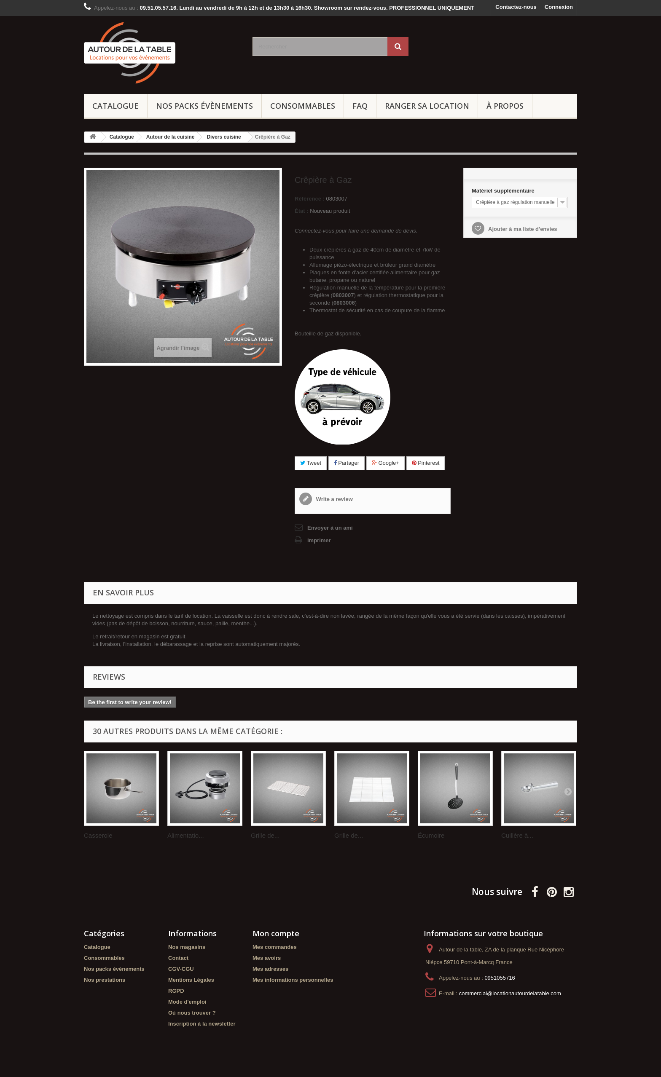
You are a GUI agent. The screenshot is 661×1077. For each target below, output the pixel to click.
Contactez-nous (516, 7)
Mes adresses (270, 969)
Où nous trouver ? (192, 1013)
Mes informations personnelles (293, 980)
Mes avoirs (267, 958)
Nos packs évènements (204, 106)
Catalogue (115, 106)
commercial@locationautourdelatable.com (510, 993)
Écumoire (431, 835)
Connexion (559, 7)
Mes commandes (275, 947)
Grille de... (265, 835)
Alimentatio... (185, 835)
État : (302, 211)
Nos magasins (186, 947)
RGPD (176, 991)
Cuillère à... (517, 835)
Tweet (310, 463)
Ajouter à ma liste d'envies (522, 229)
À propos (505, 106)
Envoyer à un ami (330, 528)
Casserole (98, 835)
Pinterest (426, 463)
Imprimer (319, 540)
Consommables (302, 106)
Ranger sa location (427, 106)
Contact (178, 958)
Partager (346, 463)
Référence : (310, 199)
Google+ (385, 463)
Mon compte (276, 933)
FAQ (360, 106)
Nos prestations (104, 980)
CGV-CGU (181, 969)
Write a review (333, 499)
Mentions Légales (191, 980)
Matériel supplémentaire (504, 191)
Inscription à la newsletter (202, 1024)
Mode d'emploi (187, 1002)
